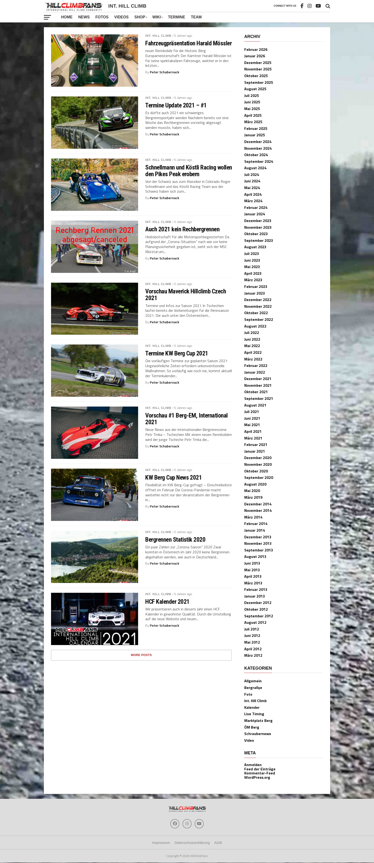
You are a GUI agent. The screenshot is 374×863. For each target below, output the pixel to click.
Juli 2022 (251, 332)
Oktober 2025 (256, 76)
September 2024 (258, 161)
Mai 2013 (252, 570)
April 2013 (253, 576)
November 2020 (258, 464)
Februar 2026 (255, 49)
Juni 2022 (252, 339)
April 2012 (253, 649)
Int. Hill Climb (158, 35)
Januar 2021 (254, 451)
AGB (218, 843)
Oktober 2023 (256, 234)
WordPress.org (257, 777)
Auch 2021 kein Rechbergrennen (182, 229)
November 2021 (258, 385)
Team (196, 17)
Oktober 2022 (256, 313)
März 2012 (253, 655)
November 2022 (258, 306)
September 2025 (258, 82)
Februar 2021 (255, 444)
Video (249, 740)
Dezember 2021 (257, 378)
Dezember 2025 (257, 62)
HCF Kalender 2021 (167, 601)
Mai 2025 (252, 108)
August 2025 (255, 89)
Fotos (102, 17)
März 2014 (253, 517)
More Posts (141, 655)
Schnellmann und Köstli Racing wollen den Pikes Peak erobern (188, 170)
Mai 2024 (252, 188)
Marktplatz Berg (258, 720)
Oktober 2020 (256, 471)
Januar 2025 (254, 135)
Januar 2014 (254, 530)
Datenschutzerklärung (192, 843)
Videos (121, 17)
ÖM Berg (251, 727)
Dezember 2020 (257, 458)
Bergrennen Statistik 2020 (175, 539)
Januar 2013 (254, 596)
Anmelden (253, 765)
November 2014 (258, 510)
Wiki (156, 17)
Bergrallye (253, 687)
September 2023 (258, 240)
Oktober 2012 (256, 609)
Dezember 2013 (257, 537)
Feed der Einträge (259, 769)
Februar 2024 (255, 207)
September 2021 (258, 398)
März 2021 (253, 438)
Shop (139, 17)
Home (67, 17)
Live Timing (254, 714)
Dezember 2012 (257, 602)
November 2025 (258, 69)
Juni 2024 (252, 181)
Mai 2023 (252, 267)
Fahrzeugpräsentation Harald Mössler (188, 43)
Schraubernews (257, 733)
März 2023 (253, 280)
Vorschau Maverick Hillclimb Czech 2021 (185, 294)
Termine (176, 17)
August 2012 (255, 622)
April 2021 (253, 431)
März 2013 (253, 583)
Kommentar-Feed (259, 773)
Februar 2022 (255, 365)
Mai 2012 (252, 642)
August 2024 (255, 168)
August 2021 (255, 405)
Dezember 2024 (257, 141)
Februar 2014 (255, 523)
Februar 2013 (255, 589)
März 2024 (253, 201)
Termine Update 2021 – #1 (176, 105)
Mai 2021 (252, 425)
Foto (248, 694)
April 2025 (253, 115)
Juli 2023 (251, 253)
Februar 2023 (255, 286)
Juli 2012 (251, 629)
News (84, 17)
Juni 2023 (252, 260)
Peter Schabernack (164, 72)
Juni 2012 (252, 635)
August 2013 (255, 556)
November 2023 (258, 227)
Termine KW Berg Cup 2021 (176, 353)
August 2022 (255, 326)
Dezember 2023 (257, 220)
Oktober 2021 (256, 392)
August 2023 (255, 247)
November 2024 (258, 148)
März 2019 (253, 497)
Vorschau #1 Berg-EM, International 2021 (186, 418)
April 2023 (253, 273)
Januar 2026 (254, 56)
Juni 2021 (252, 418)
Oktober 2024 (256, 155)
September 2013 (258, 550)
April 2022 (253, 352)
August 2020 (255, 484)
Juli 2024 (251, 174)
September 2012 (258, 616)
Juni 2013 (252, 563)
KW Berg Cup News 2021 (173, 477)
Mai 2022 (252, 346)
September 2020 (258, 477)
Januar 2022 (254, 372)
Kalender (252, 707)
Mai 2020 (252, 490)
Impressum (161, 843)
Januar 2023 (254, 293)
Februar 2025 (255, 128)
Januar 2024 (254, 214)
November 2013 (258, 543)
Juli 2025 (251, 95)
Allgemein (253, 681)
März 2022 (253, 359)
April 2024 (253, 194)
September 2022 (258, 319)
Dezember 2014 (257, 504)
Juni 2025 (252, 102)
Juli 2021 (251, 411)
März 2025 (253, 122)
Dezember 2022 (257, 299)
